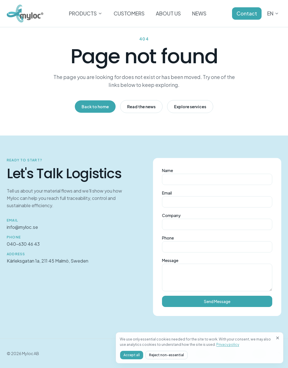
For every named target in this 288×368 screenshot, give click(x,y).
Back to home (95, 106)
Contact (247, 13)
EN (273, 13)
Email (167, 192)
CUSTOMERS (129, 13)
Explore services (190, 106)
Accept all (210, 355)
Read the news (141, 106)
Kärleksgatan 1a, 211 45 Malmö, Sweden (47, 261)
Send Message (217, 301)
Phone (168, 237)
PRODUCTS (85, 13)
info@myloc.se (22, 227)
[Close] (277, 327)
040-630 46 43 (23, 244)
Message (170, 260)
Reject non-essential (245, 355)
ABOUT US (168, 13)
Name (167, 170)
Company (171, 215)
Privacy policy (244, 344)
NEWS (199, 13)
